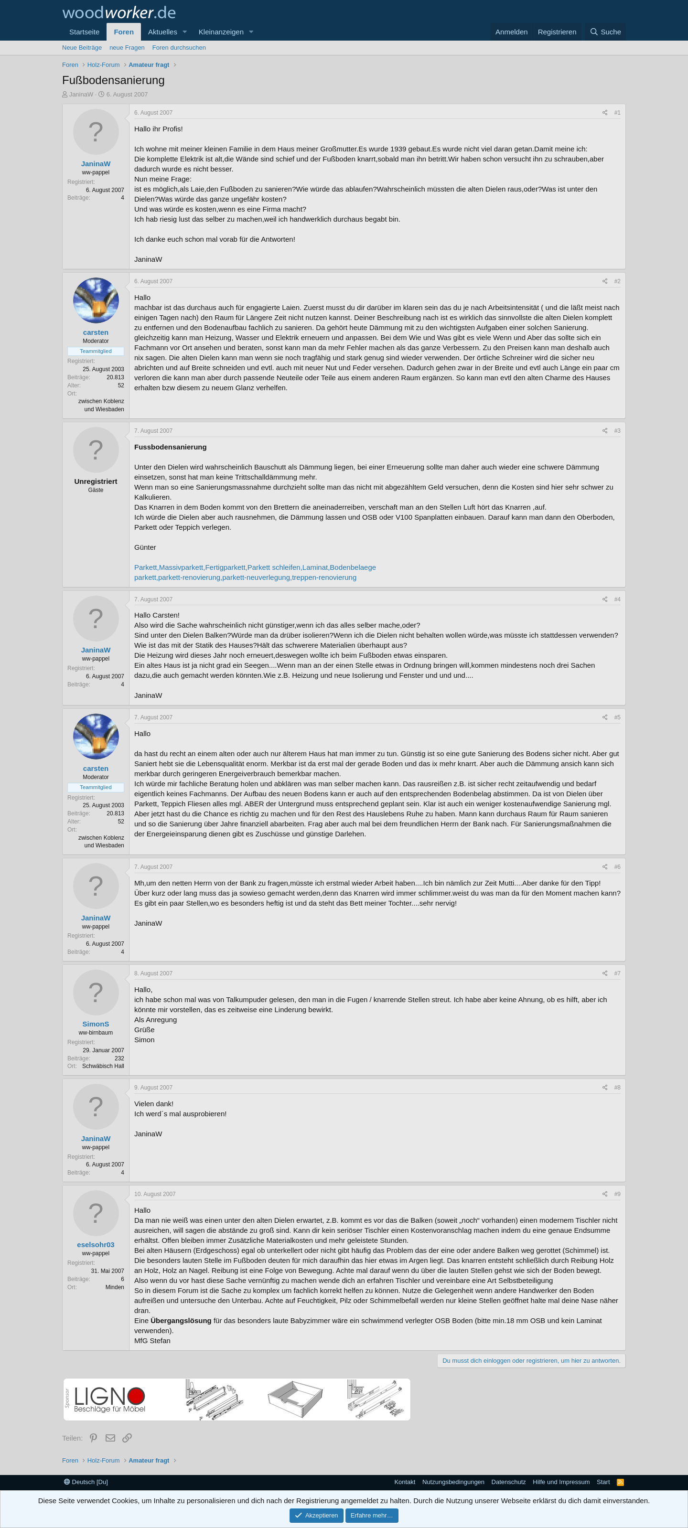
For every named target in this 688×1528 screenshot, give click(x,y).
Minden (115, 1287)
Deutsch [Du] (86, 1481)
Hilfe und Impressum (561, 1481)
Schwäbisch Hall (103, 1066)
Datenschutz (509, 1481)
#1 (617, 112)
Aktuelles (162, 32)
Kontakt (404, 1481)
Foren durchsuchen (179, 47)
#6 (617, 867)
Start (603, 1481)
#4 (617, 599)
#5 (617, 717)
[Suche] (605, 32)
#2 (617, 281)
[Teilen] (605, 112)
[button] (185, 32)
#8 (617, 1087)
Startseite (84, 32)
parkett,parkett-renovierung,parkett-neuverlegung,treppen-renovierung (245, 577)
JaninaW (81, 94)
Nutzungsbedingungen (453, 1481)
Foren (124, 32)
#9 (617, 1194)
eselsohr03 (95, 1244)
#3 (617, 430)
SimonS (96, 1024)
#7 (617, 973)
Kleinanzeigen (221, 32)
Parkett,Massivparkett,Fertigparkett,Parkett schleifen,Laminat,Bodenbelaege (255, 567)
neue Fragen (127, 47)
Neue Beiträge (82, 47)
